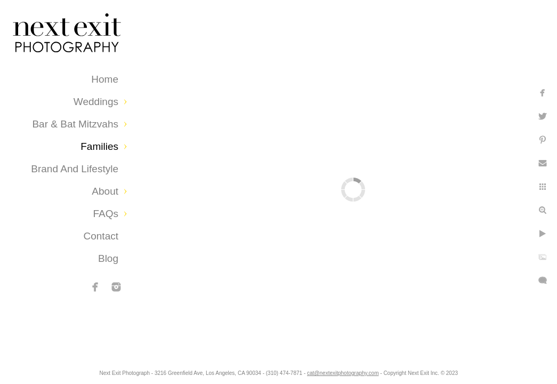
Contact (101, 236)
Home (104, 79)
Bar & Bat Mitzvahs (75, 124)
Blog (108, 258)
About (105, 191)
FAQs (105, 213)
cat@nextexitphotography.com (382, 370)
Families (99, 146)
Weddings (96, 101)
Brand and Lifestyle (74, 168)
